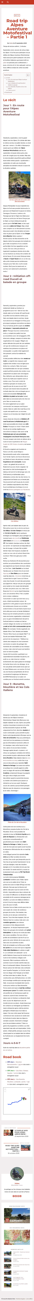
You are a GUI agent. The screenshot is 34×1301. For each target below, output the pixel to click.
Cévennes (18, 576)
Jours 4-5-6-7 (11, 90)
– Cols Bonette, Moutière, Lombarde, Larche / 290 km (18, 1081)
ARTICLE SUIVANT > (25, 1143)
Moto (17, 15)
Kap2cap (6, 573)
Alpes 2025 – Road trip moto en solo (21, 1252)
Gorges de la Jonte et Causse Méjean (20, 1271)
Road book (8, 92)
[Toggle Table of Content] (27, 75)
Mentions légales (20, 1298)
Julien (11, 43)
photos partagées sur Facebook (19, 489)
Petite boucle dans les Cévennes (21, 1264)
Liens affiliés (29, 1298)
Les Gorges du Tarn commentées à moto (18, 1278)
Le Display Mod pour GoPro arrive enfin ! (21, 1132)
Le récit (7, 77)
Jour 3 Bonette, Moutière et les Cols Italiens (17, 87)
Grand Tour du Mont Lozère (20, 1283)
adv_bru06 (16, 538)
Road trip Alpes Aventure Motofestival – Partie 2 (12, 1148)
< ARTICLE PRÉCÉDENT (10, 1128)
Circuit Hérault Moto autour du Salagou (21, 1259)
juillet (5, 62)
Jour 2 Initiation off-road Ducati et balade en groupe (16, 84)
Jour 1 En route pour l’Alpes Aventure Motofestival (17, 80)
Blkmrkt (11, 591)
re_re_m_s (16, 541)
